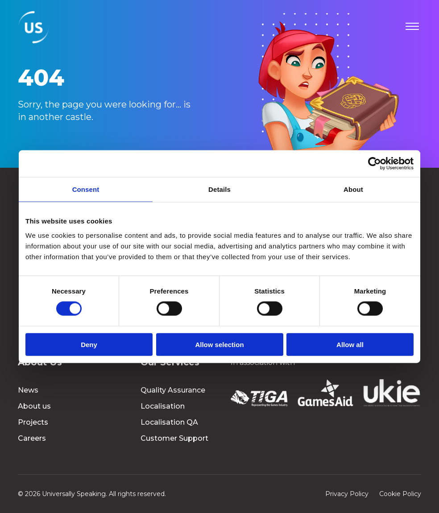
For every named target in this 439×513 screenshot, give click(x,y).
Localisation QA (169, 422)
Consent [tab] (85, 189)
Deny (89, 344)
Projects (33, 422)
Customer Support (174, 438)
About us (34, 406)
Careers (32, 438)
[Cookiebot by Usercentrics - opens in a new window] (374, 163)
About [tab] (353, 189)
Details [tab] (219, 189)
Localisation (163, 406)
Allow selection (219, 344)
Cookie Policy (400, 494)
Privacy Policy (347, 494)
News (28, 390)
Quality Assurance (173, 390)
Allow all (350, 344)
